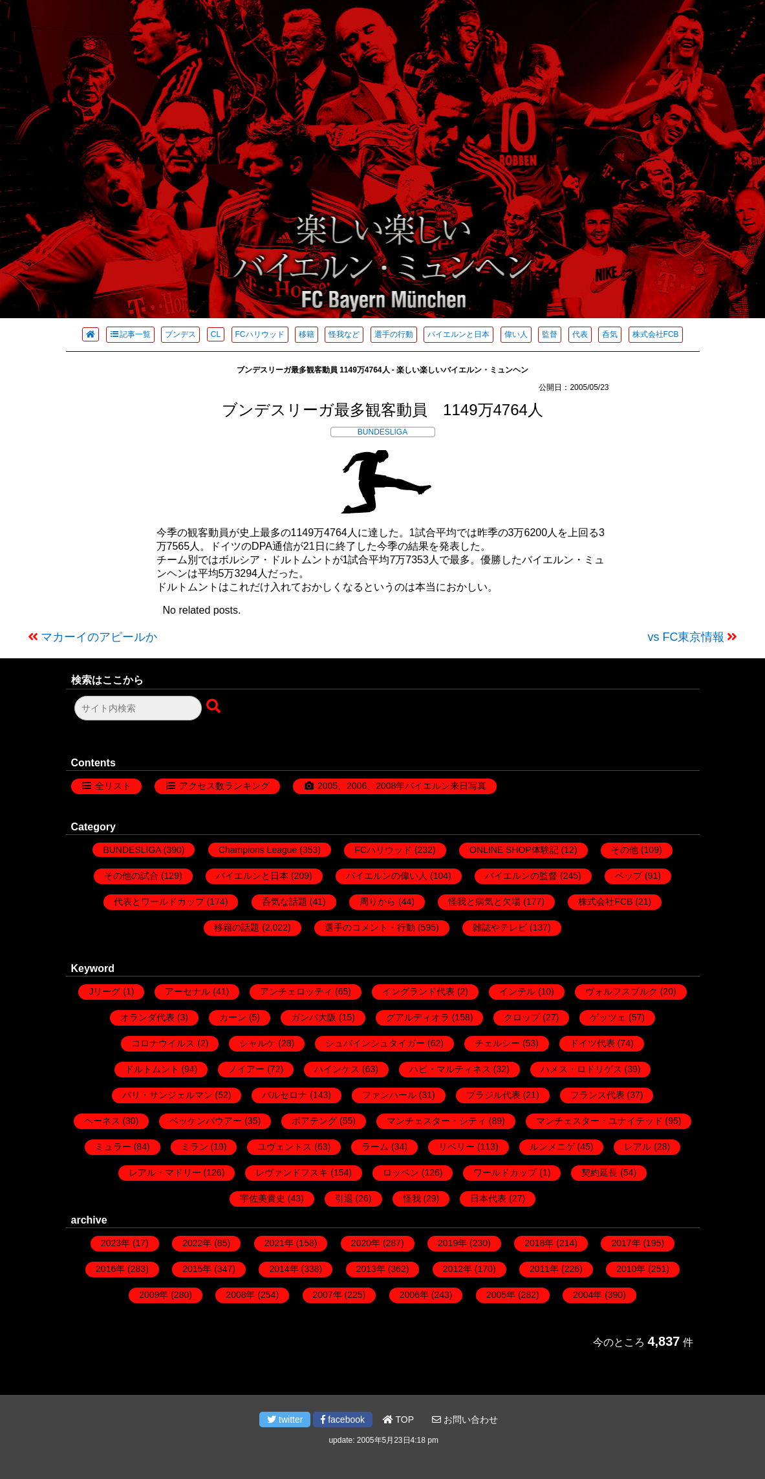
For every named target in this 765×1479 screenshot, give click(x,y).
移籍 (306, 334)
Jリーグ (104, 991)
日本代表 (488, 1198)
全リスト (113, 786)
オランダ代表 (147, 1017)
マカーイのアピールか (99, 637)
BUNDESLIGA (382, 432)
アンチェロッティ (296, 991)
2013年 (370, 1269)
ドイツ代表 (592, 1043)
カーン (232, 1017)
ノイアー (246, 1069)
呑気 (610, 334)
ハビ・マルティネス (450, 1069)
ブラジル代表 (493, 1095)
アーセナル (187, 991)
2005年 (500, 1295)
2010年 (630, 1269)
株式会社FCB (655, 334)
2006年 (414, 1295)
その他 (624, 850)
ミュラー (113, 1146)
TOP (398, 1419)
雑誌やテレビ (500, 927)
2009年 (153, 1295)
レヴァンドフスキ (291, 1172)
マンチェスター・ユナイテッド (599, 1121)
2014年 (283, 1269)
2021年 (279, 1243)
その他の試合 (131, 875)
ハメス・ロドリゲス (581, 1069)
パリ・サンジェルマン (167, 1095)
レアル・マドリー (165, 1172)
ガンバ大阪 (313, 1017)
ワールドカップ (505, 1172)
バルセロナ (284, 1095)
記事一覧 (130, 334)
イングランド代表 (418, 991)
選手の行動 (393, 334)
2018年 (539, 1243)
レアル (637, 1146)
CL (216, 334)
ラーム (375, 1146)
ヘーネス (102, 1121)
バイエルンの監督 (521, 875)
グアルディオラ (417, 1017)
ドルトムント (152, 1069)
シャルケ (257, 1043)
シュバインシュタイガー (375, 1043)
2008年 (240, 1295)
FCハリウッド (260, 334)
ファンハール (389, 1095)
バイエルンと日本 (458, 334)
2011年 (544, 1269)
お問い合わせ (465, 1419)
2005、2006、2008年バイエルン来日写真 (402, 786)
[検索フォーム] (138, 708)
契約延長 (599, 1172)
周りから (378, 901)
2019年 (452, 1243)
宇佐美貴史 (262, 1198)
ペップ (628, 875)
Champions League (258, 850)
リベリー (456, 1146)
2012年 (457, 1269)
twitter (285, 1419)
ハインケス (337, 1069)
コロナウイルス (163, 1043)
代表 (580, 334)
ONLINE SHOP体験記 (514, 850)
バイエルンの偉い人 (386, 875)
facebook (343, 1419)
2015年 (196, 1269)
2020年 (365, 1243)
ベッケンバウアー (205, 1121)
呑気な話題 (284, 901)
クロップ (522, 1017)
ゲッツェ (608, 1017)
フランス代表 (597, 1095)
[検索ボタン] (214, 706)
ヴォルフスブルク (621, 991)
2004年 (587, 1295)
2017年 (625, 1243)
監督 (549, 334)
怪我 (412, 1198)
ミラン (194, 1146)
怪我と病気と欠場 (484, 901)
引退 (344, 1198)
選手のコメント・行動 (370, 927)
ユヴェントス (284, 1146)
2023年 (115, 1243)
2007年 (327, 1295)
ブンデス (180, 334)
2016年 (110, 1269)
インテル (517, 991)
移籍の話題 (236, 927)
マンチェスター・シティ (436, 1121)
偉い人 (516, 334)
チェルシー (497, 1043)
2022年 (196, 1243)
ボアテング (314, 1121)
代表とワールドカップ (159, 901)
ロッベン (401, 1172)
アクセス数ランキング (224, 786)
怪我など (344, 334)
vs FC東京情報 (686, 637)
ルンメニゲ (552, 1146)
